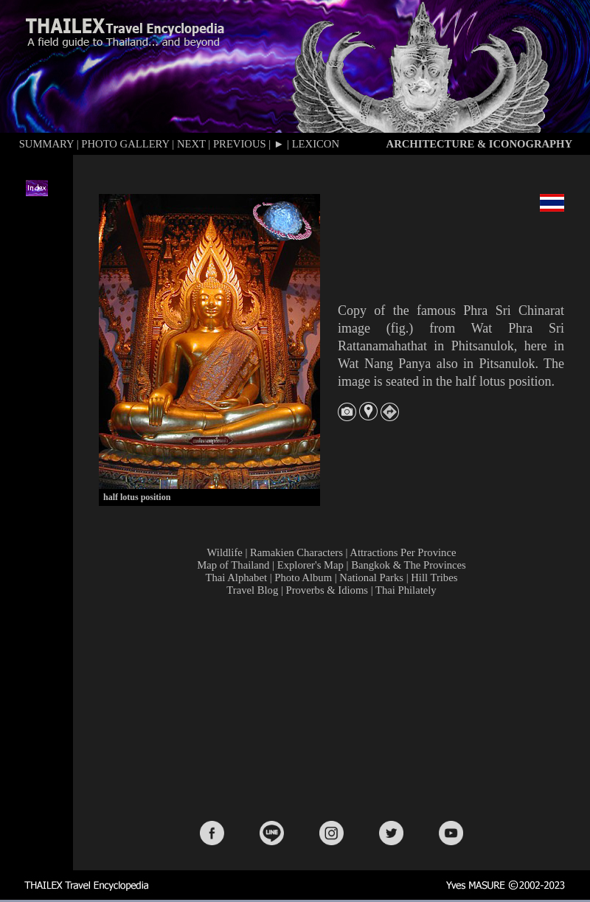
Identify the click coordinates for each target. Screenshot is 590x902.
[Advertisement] (334, 707)
